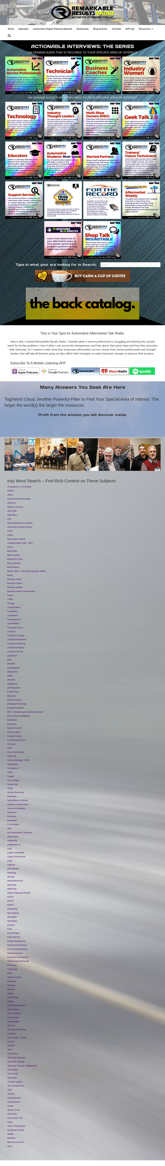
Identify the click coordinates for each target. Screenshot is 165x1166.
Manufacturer (13, 869)
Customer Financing (16, 643)
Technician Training (15, 1062)
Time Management (15, 1086)
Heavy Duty (12, 784)
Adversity (11, 503)
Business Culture (14, 583)
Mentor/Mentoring (15, 881)
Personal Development (17, 949)
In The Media (13, 824)
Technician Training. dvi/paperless (22, 1066)
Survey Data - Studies (17, 1037)
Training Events (14, 1098)
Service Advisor (14, 1013)
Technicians (12, 1053)
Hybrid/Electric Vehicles (17, 800)
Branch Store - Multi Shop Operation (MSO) (26, 571)
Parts (9, 929)
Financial (11, 744)
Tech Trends (12, 1074)
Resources (145, 29)
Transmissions (13, 1102)
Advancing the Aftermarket (19, 499)
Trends (10, 1106)
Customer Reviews (15, 647)
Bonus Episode (14, 563)
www (9, 1146)
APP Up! (129, 29)
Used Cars (12, 1114)
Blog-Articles (100, 29)
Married (10, 877)
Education (11, 696)
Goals (10, 772)
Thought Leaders (14, 1082)
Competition (12, 611)
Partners (11, 925)
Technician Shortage (16, 1057)
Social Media (13, 1017)
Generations (12, 764)
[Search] (130, 264)
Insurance (11, 816)
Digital (10, 676)
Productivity (12, 969)
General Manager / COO (18, 760)
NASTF (10, 901)
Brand (10, 575)
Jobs (9, 828)
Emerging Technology (16, 704)
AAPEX (10, 491)
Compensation (13, 607)
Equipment (12, 720)
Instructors (12, 812)
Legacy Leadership (15, 852)
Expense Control (14, 728)
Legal (9, 861)
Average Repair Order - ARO (20, 543)
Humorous (12, 796)
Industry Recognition (16, 808)
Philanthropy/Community (18, 961)
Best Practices (13, 555)
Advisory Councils (15, 507)
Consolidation (13, 623)
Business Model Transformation (21, 591)
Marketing (11, 873)
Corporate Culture (15, 627)
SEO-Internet (13, 1009)
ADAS (10, 495)
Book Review (13, 567)
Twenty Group (13, 1110)
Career (10, 595)
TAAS (9, 1050)
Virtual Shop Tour (15, 1118)
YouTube (116, 29)
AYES (9, 547)
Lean (9, 848)
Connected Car (14, 619)
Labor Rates (12, 836)
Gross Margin (13, 780)
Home (11, 29)
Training (10, 1094)
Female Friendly (14, 736)
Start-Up (11, 1025)
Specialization (13, 1021)
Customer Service (15, 651)
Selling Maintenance (16, 1005)
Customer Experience (17, 639)
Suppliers (11, 1033)
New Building (13, 913)
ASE (9, 519)
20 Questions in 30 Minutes (19, 487)
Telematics (12, 1078)
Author (10, 535)
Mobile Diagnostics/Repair (19, 893)
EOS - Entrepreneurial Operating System (25, 712)
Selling (10, 1001)
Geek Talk (11, 756)
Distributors (12, 684)
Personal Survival (15, 953)
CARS (10, 599)
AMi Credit (12, 511)
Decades (11, 663)
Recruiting (11, 981)
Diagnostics (12, 672)
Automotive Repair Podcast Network (52, 29)
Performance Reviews (17, 945)
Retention (11, 985)
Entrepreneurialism (15, 708)
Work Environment (15, 1142)
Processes (12, 965)
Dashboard (12, 656)
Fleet (9, 748)
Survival (10, 1041)
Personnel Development (18, 957)
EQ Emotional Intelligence (18, 716)
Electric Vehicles (14, 700)
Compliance (12, 615)
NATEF (10, 905)
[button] (9, 35)
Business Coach (14, 579)
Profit (9, 973)
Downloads (83, 29)
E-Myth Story (13, 692)
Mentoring (11, 885)
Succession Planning (16, 1029)
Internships (12, 820)
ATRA (9, 531)
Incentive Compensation (18, 804)
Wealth (10, 1134)
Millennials (12, 889)
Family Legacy (13, 732)
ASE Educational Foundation (20, 523)
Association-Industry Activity (19, 527)
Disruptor (11, 680)
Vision (10, 1122)
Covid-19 (11, 631)
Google (10, 776)
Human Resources (15, 792)
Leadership (12, 840)
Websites (11, 1138)
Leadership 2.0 (14, 844)
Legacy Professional (16, 856)
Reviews (11, 989)
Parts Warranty (14, 937)
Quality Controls (14, 977)
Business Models (14, 587)
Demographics (13, 668)
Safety (10, 993)
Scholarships (13, 997)
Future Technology (15, 752)
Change (10, 603)
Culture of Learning (15, 635)
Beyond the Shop (15, 559)
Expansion (12, 724)
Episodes (23, 29)
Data (9, 660)
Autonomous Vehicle (16, 539)
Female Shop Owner (16, 740)
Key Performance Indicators (19, 832)
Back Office (12, 551)
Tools (9, 1090)
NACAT (10, 897)
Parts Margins (13, 933)
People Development (16, 941)
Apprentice (12, 515)
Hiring (10, 788)
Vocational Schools (15, 1130)
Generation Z (13, 768)
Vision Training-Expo (16, 1126)
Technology (12, 1070)
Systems (11, 1045)
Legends (11, 865)
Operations (12, 921)
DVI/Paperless (13, 688)
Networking (12, 909)
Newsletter (12, 917)
